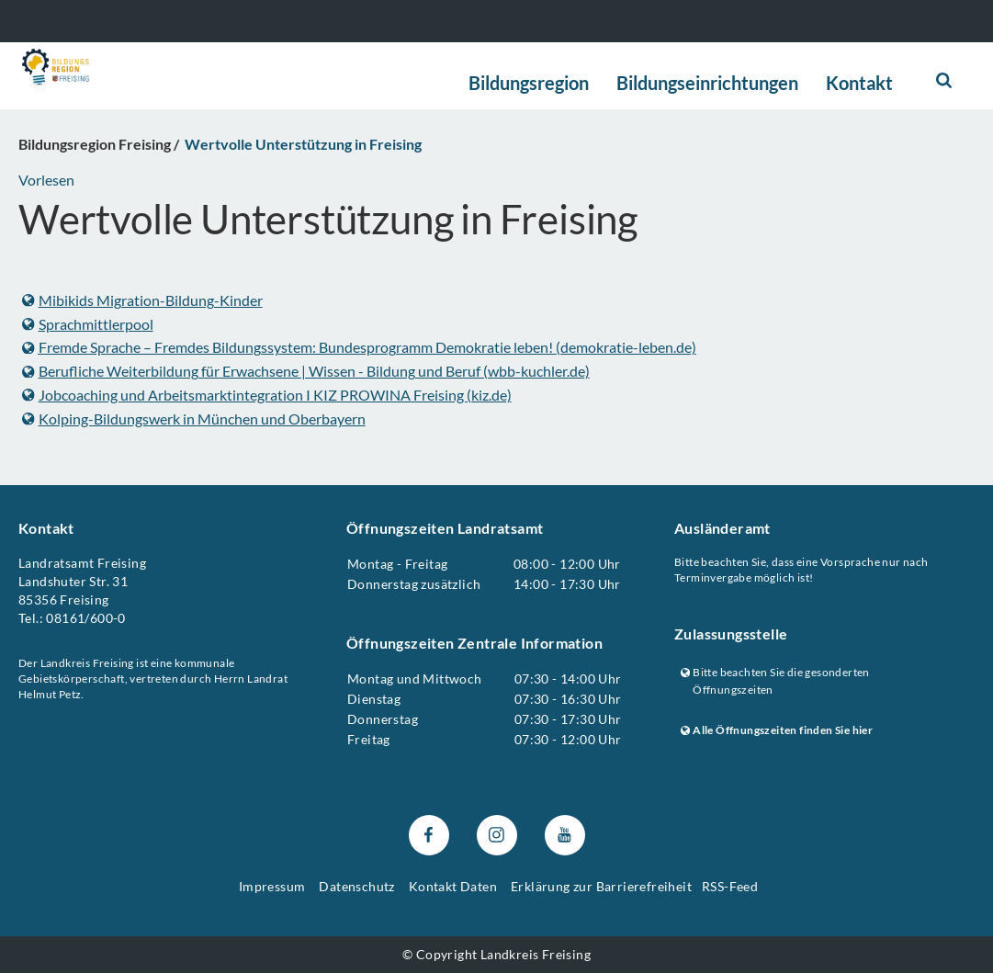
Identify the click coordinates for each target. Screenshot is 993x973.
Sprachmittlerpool (87, 324)
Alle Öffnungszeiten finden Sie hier (777, 731)
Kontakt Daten (453, 886)
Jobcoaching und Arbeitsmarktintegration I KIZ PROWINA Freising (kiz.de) (267, 394)
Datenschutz (356, 886)
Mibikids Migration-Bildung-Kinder (142, 300)
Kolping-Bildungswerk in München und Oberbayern (194, 417)
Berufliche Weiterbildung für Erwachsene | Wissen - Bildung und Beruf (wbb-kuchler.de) (306, 370)
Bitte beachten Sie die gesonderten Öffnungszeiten (775, 681)
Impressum (272, 886)
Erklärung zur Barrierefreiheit (601, 886)
